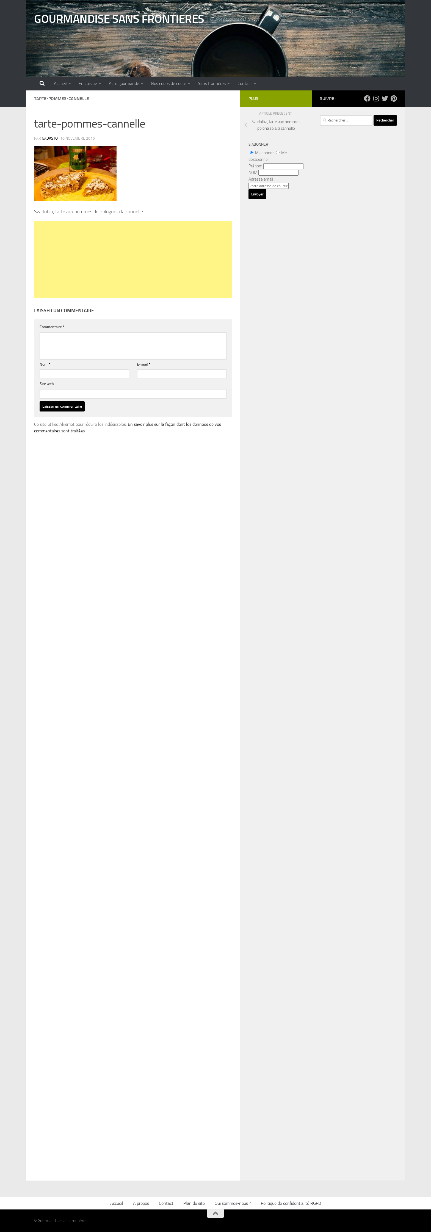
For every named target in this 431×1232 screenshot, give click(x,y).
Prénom (255, 166)
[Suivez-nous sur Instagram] (376, 98)
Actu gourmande (124, 83)
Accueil (60, 83)
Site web (47, 384)
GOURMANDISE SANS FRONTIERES (119, 19)
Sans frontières (212, 83)
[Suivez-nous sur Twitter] (385, 98)
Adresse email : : (262, 179)
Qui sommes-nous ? (233, 1203)
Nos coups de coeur (168, 83)
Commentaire (52, 327)
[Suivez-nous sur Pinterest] (393, 98)
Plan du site (194, 1203)
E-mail (143, 364)
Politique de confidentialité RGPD (291, 1203)
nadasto (50, 138)
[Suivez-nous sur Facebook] (367, 98)
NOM (253, 172)
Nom (45, 364)
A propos (141, 1203)
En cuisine (88, 83)
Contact (244, 83)
